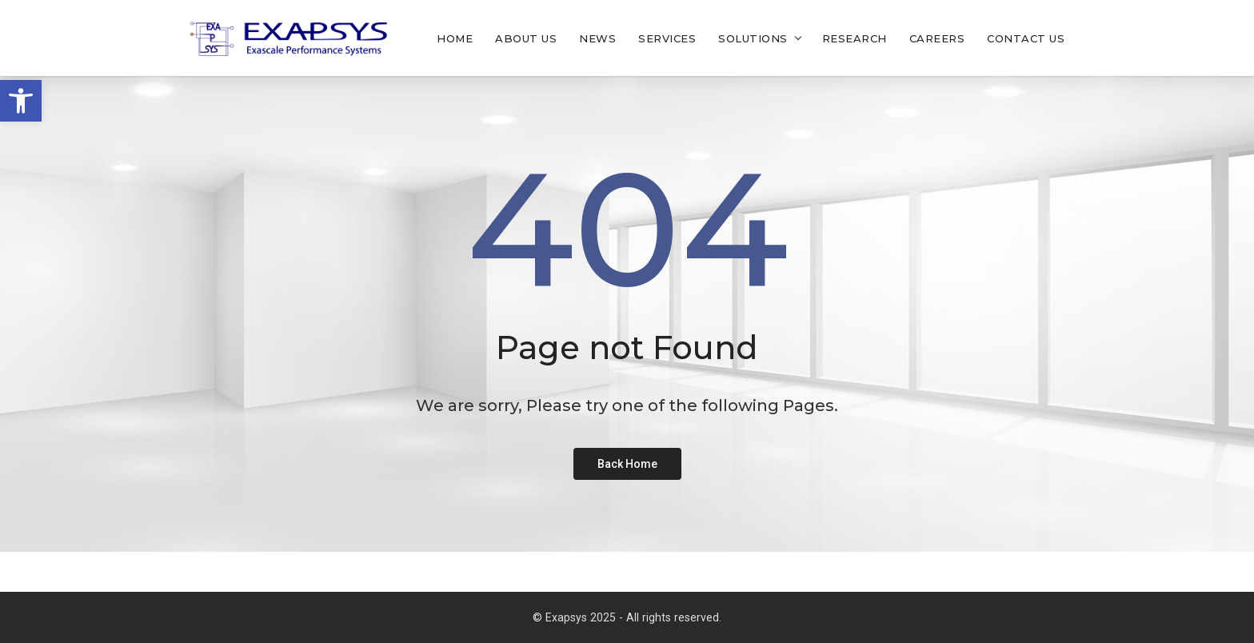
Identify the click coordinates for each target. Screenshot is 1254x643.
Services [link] (667, 38)
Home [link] (455, 38)
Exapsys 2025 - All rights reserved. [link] (633, 617)
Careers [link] (937, 38)
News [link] (597, 38)
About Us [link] (526, 38)
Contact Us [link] (1025, 38)
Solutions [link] (753, 38)
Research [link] (854, 38)
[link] (21, 101)
